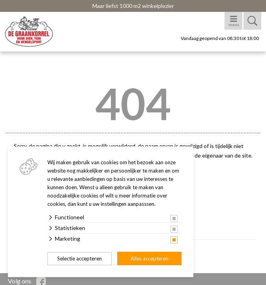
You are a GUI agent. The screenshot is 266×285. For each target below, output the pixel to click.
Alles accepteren (150, 258)
